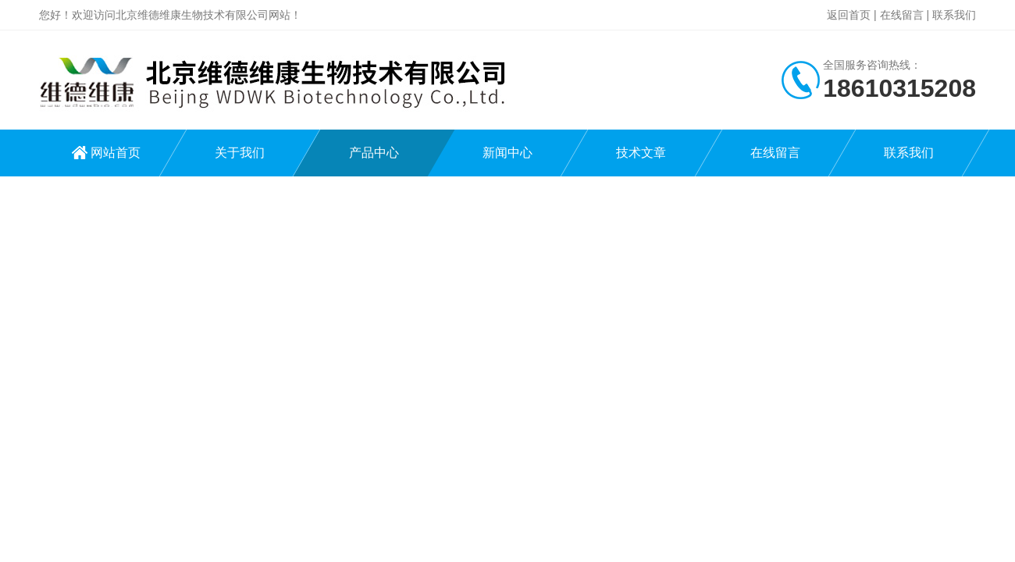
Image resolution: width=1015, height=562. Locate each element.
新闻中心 (507, 152)
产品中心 (374, 152)
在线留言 (902, 15)
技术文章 (641, 152)
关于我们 (240, 152)
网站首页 (116, 152)
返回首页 (849, 15)
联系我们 (954, 15)
